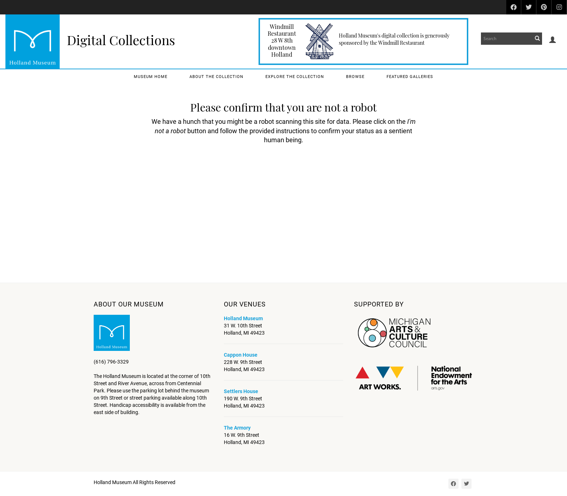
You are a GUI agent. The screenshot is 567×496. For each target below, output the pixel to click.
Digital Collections (121, 39)
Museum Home (150, 76)
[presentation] (267, 167)
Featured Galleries (410, 76)
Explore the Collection (294, 76)
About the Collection (216, 76)
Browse (355, 76)
